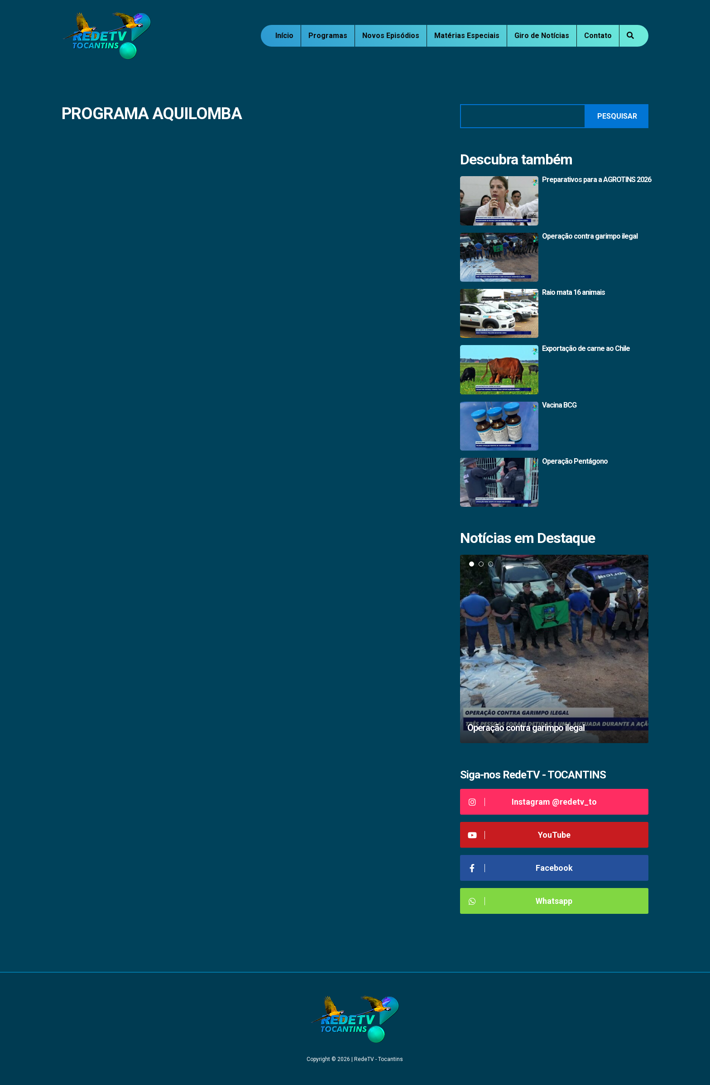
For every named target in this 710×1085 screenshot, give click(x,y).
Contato (598, 35)
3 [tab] (490, 564)
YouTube (519, 835)
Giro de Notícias (541, 35)
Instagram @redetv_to (532, 802)
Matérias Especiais (466, 35)
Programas (327, 35)
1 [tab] (471, 564)
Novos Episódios (390, 35)
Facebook (520, 868)
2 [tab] (481, 564)
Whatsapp (519, 901)
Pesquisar (617, 116)
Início (284, 35)
